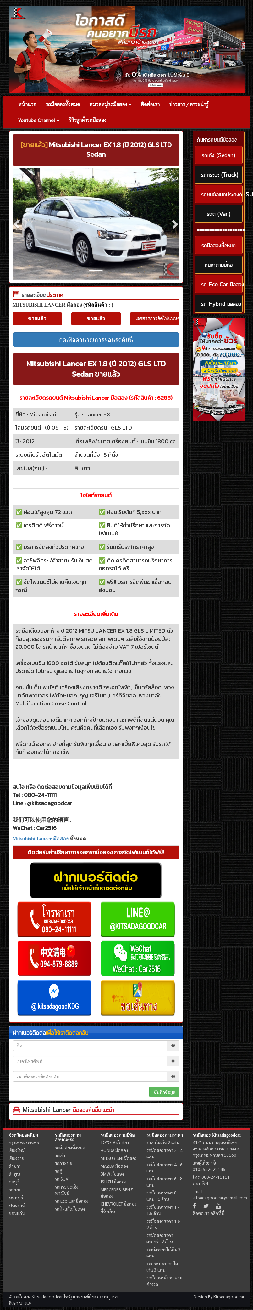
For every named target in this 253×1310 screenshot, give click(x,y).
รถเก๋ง (60, 1155)
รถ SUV (61, 1179)
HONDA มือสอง (114, 1150)
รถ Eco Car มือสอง (71, 1201)
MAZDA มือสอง (114, 1166)
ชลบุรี (14, 1181)
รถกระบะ (63, 1163)
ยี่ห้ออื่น (108, 1211)
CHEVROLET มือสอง (118, 1203)
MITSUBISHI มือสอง (119, 1158)
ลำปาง (15, 1166)
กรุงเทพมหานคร (24, 1142)
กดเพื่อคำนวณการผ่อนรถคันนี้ (96, 339)
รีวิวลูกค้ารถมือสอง (87, 120)
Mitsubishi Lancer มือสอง (41, 838)
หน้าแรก (27, 104)
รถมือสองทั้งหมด (63, 104)
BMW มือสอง (112, 1174)
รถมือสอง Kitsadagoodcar (217, 1135)
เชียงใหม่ (17, 1150)
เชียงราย (16, 1158)
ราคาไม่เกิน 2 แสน (162, 1142)
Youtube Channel (38, 120)
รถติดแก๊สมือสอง (70, 1208)
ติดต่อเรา (150, 104)
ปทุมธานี (17, 1205)
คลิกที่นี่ (217, 1213)
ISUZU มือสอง (113, 1181)
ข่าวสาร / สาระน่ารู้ (189, 104)
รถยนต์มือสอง (89, 1296)
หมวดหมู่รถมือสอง (110, 104)
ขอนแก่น (17, 1213)
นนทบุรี (16, 1197)
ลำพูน (14, 1174)
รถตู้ (58, 1171)
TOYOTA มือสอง (115, 1142)
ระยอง (15, 1189)
